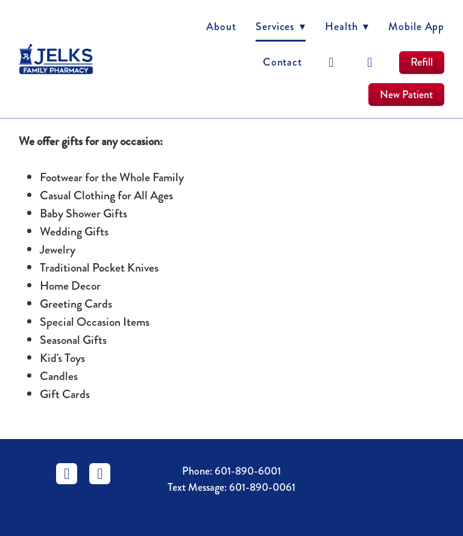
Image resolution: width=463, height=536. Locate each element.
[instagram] (370, 62)
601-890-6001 (248, 471)
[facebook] (331, 62)
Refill (422, 62)
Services (281, 26)
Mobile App (416, 26)
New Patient (406, 94)
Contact (282, 62)
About (221, 26)
